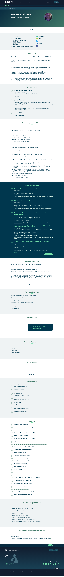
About (24, 2)
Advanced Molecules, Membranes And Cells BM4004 (24, 438)
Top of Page (56, 569)
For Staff (56, 551)
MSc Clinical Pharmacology (19, 389)
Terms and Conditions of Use (14, 572)
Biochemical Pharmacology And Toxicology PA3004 (24, 461)
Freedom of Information (50, 572)
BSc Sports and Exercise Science (20, 398)
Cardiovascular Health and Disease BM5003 (23, 450)
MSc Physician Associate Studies (20, 411)
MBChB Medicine (17, 402)
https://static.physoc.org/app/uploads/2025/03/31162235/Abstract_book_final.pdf (34, 222)
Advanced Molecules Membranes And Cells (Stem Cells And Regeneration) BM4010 (30, 444)
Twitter (39, 41)
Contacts (7, 561)
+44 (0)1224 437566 (17, 38)
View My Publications (48, 254)
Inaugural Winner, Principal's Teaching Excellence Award (22, 272)
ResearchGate (41, 36)
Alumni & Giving (36, 2)
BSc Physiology (17, 385)
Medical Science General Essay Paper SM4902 (23, 475)
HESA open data (45, 355)
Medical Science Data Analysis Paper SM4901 (23, 472)
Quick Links (49, 2)
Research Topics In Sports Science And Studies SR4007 (25, 492)
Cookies (31, 572)
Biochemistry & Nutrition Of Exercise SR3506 (23, 483)
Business (43, 2)
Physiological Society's (33, 67)
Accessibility (27, 572)
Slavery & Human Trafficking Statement (39, 572)
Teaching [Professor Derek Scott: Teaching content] (32, 375)
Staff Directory (8, 565)
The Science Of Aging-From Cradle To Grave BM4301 (24, 447)
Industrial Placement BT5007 (20, 452)
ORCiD (39, 38)
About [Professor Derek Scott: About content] (32, 29)
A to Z (6, 562)
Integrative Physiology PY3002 (20, 466)
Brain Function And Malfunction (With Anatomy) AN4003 (25, 427)
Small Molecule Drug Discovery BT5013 (22, 455)
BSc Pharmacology (18, 394)
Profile (13, 8)
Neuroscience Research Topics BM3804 (22, 435)
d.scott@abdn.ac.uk (17, 36)
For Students (49, 551)
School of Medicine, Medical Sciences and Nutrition (23, 46)
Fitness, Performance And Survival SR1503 (22, 480)
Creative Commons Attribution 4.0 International (21, 356)
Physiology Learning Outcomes (44, 78)
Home (6, 8)
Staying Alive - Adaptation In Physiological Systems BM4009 (26, 441)
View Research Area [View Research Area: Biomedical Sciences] (38, 328)
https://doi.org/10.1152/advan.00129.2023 (28, 235)
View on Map (15, 44)
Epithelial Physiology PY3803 (20, 469)
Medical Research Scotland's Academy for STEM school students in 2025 (35, 539)
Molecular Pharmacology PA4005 (20, 464)
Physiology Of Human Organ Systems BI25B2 (23, 430)
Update (50, 545)
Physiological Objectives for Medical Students (20, 80)
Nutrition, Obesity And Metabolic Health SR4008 (23, 495)
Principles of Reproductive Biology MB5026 (22, 458)
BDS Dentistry (17, 407)
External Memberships (16, 150)
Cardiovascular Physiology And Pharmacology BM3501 (25, 433)
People (7, 5)
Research (29, 2)
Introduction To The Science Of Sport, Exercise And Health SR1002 (27, 478)
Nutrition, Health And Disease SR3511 (21, 489)
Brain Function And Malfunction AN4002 (22, 424)
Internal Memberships (16, 127)
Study (20, 2)
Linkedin (40, 43)
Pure (39, 46)
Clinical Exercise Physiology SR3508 (21, 486)
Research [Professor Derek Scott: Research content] (32, 285)
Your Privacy (22, 572)
